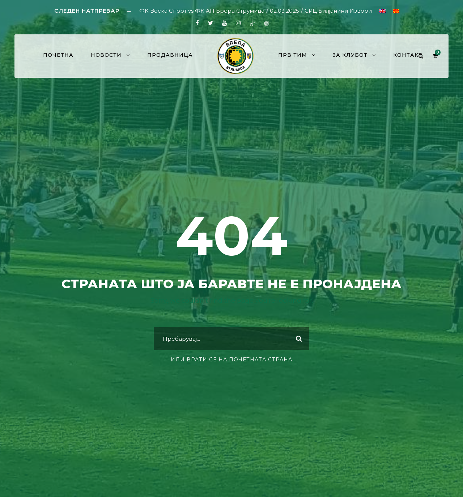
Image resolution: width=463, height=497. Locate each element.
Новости (106, 55)
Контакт (407, 55)
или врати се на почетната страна (231, 359)
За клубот (350, 55)
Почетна (58, 55)
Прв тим (292, 55)
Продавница (170, 55)
